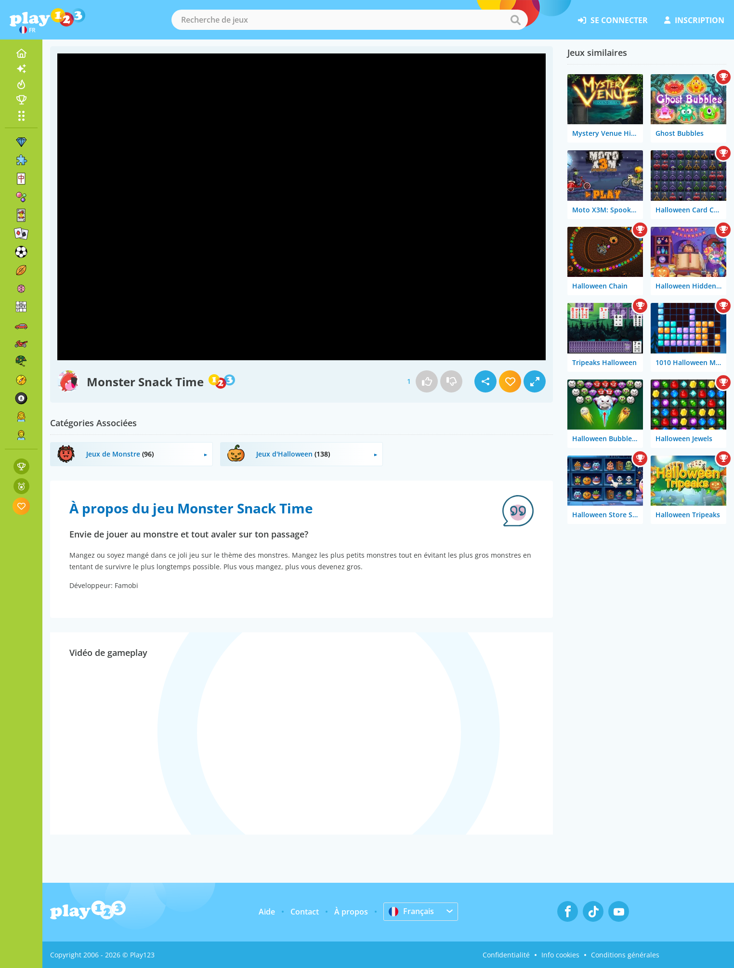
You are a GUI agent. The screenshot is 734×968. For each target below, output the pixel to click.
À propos (351, 911)
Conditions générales (625, 954)
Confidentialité (506, 954)
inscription (694, 20)
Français (411, 911)
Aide (267, 911)
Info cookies (560, 954)
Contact (304, 911)
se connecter (613, 20)
